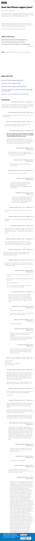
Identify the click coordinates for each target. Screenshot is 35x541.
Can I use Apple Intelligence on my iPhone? (13, 42)
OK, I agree (23, 534)
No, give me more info (25, 538)
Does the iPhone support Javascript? (12, 80)
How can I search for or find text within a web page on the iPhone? (16, 90)
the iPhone (10, 29)
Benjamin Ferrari (10, 121)
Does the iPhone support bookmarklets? (13, 86)
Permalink (31, 101)
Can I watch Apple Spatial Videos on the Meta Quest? (15, 44)
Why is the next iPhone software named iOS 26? (14, 39)
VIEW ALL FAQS (31, 46)
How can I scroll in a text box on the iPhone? (14, 94)
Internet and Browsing (11, 52)
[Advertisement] (17, 64)
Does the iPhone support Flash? (11, 83)
